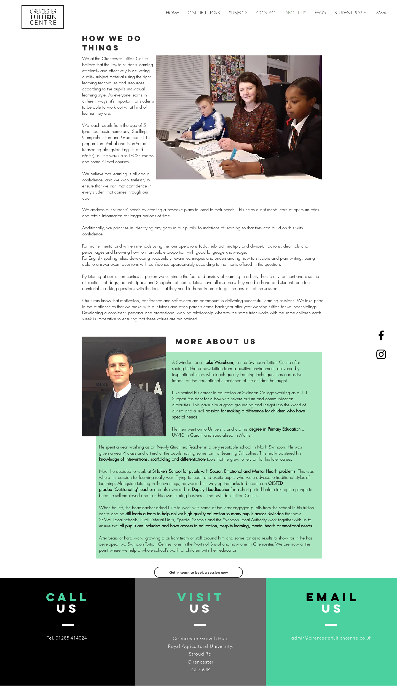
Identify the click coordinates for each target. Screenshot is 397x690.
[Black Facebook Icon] (381, 335)
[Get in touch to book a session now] (198, 572)
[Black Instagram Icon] (381, 354)
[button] (238, 13)
